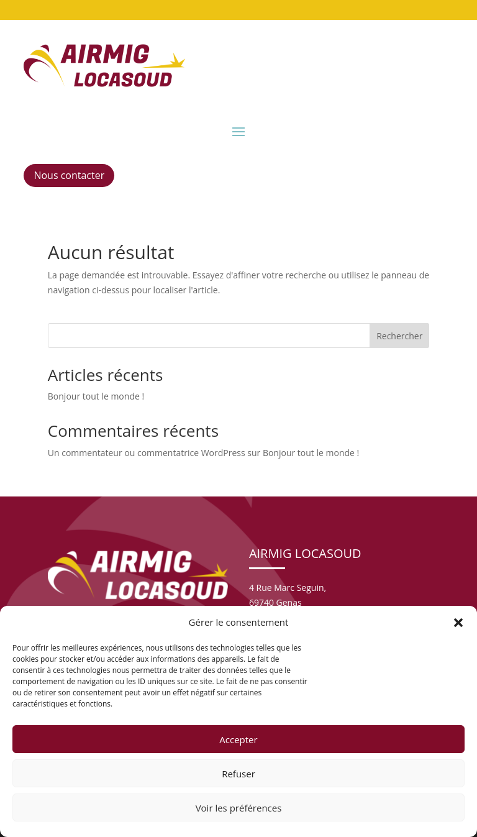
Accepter (238, 739)
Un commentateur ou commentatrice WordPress (146, 453)
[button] (458, 622)
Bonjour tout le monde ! (96, 396)
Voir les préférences (239, 808)
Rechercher (399, 336)
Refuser (238, 773)
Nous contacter (69, 175)
